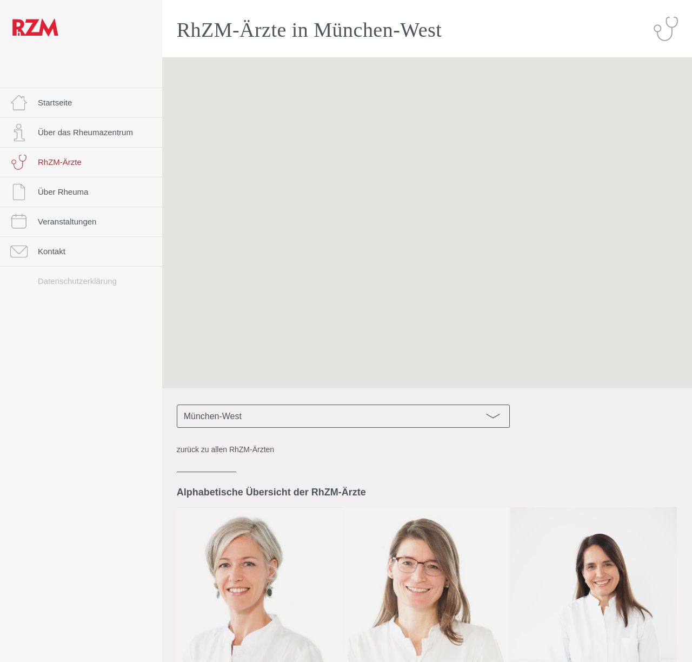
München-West (344, 416)
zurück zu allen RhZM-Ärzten (226, 449)
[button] (427, 213)
